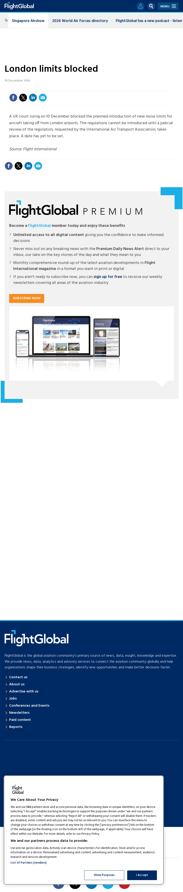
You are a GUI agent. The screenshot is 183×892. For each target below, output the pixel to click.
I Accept (142, 875)
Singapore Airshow (28, 21)
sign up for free (108, 277)
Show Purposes (104, 875)
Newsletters (19, 713)
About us (16, 684)
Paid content (20, 720)
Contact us (18, 677)
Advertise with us (23, 691)
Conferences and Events (29, 706)
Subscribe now (26, 298)
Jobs (13, 699)
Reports (15, 727)
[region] (84, 830)
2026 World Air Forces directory (80, 21)
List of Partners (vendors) (28, 862)
